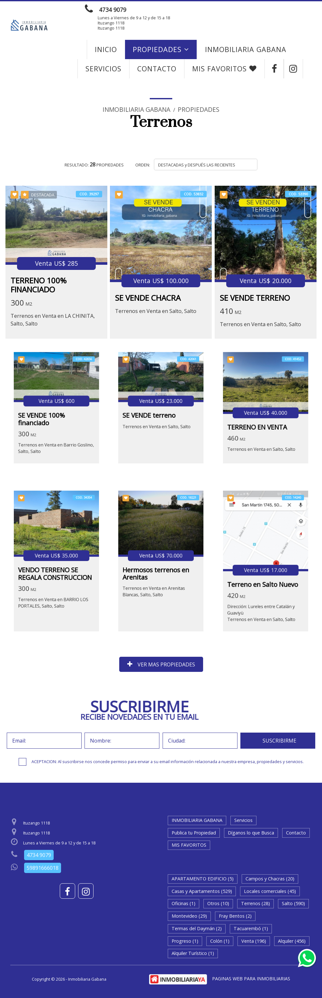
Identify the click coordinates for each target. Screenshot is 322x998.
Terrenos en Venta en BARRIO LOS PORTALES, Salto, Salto (54, 592)
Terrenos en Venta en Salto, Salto (155, 311)
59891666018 (42, 867)
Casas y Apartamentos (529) (202, 891)
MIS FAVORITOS (224, 68)
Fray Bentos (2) (235, 916)
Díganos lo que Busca (251, 833)
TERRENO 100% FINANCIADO (39, 285)
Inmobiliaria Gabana (136, 109)
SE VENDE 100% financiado (45, 416)
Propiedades (161, 49)
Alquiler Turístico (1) (193, 953)
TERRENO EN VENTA (259, 422)
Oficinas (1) (183, 903)
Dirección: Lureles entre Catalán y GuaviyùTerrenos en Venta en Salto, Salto (262, 600)
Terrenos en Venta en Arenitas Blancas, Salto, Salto (155, 584)
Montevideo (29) (189, 916)
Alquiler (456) (292, 941)
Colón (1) (219, 941)
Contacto (156, 68)
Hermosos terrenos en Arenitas (157, 570)
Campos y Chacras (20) (270, 879)
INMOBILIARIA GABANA (245, 49)
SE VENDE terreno (152, 413)
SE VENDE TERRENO (255, 297)
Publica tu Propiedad (194, 833)
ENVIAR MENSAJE (243, 9)
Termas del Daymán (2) (197, 928)
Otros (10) (218, 903)
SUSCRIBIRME (279, 740)
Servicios (103, 68)
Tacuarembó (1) (251, 928)
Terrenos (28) (255, 903)
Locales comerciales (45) (270, 891)
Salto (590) (293, 903)
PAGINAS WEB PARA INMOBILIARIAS (251, 979)
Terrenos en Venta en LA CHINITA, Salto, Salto (53, 319)
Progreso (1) (185, 941)
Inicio (106, 49)
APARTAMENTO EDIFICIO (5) (203, 879)
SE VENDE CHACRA (148, 297)
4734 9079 (112, 9)
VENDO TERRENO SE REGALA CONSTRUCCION (55, 570)
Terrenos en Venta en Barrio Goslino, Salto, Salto (56, 438)
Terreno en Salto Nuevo (263, 578)
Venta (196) (253, 941)
